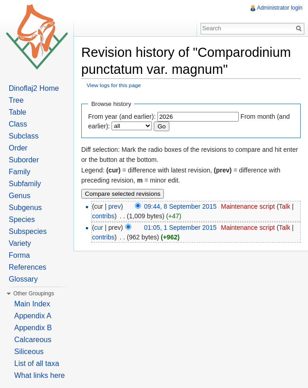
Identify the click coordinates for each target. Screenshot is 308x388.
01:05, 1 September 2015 (180, 227)
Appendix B (33, 328)
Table (17, 112)
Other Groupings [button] (33, 293)
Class (18, 124)
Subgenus (25, 207)
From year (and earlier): (122, 116)
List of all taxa (36, 363)
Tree (16, 100)
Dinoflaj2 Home (34, 88)
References (27, 267)
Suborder (24, 160)
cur (98, 227)
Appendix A (32, 316)
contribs (103, 216)
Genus (19, 196)
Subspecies (28, 231)
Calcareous (32, 340)
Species (22, 219)
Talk (284, 206)
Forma (19, 255)
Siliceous (29, 351)
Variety (20, 243)
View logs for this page (114, 85)
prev (114, 206)
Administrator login (279, 8)
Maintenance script (248, 206)
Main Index (32, 304)
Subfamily (25, 184)
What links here (39, 375)
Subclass (24, 136)
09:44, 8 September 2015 (180, 206)
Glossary (23, 279)
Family (19, 172)
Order (18, 148)
